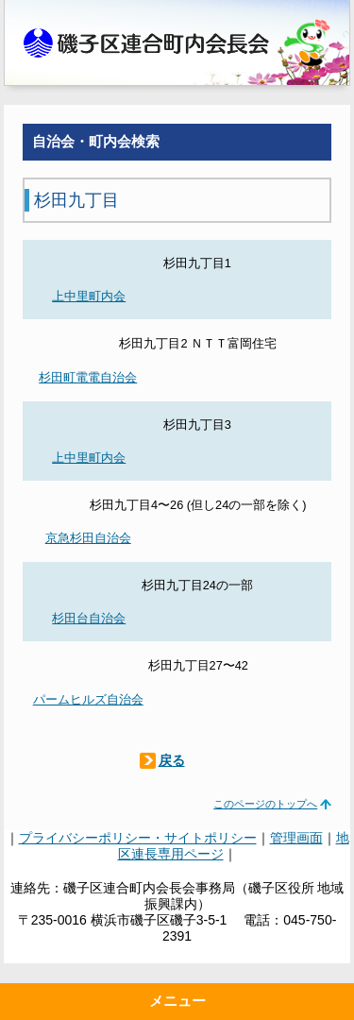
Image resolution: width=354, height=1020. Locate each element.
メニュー (177, 1001)
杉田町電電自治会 (88, 377)
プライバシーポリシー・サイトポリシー (138, 837)
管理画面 (296, 837)
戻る (172, 760)
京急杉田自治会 (88, 538)
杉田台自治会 (89, 618)
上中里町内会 (89, 296)
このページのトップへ (265, 803)
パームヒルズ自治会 (88, 699)
